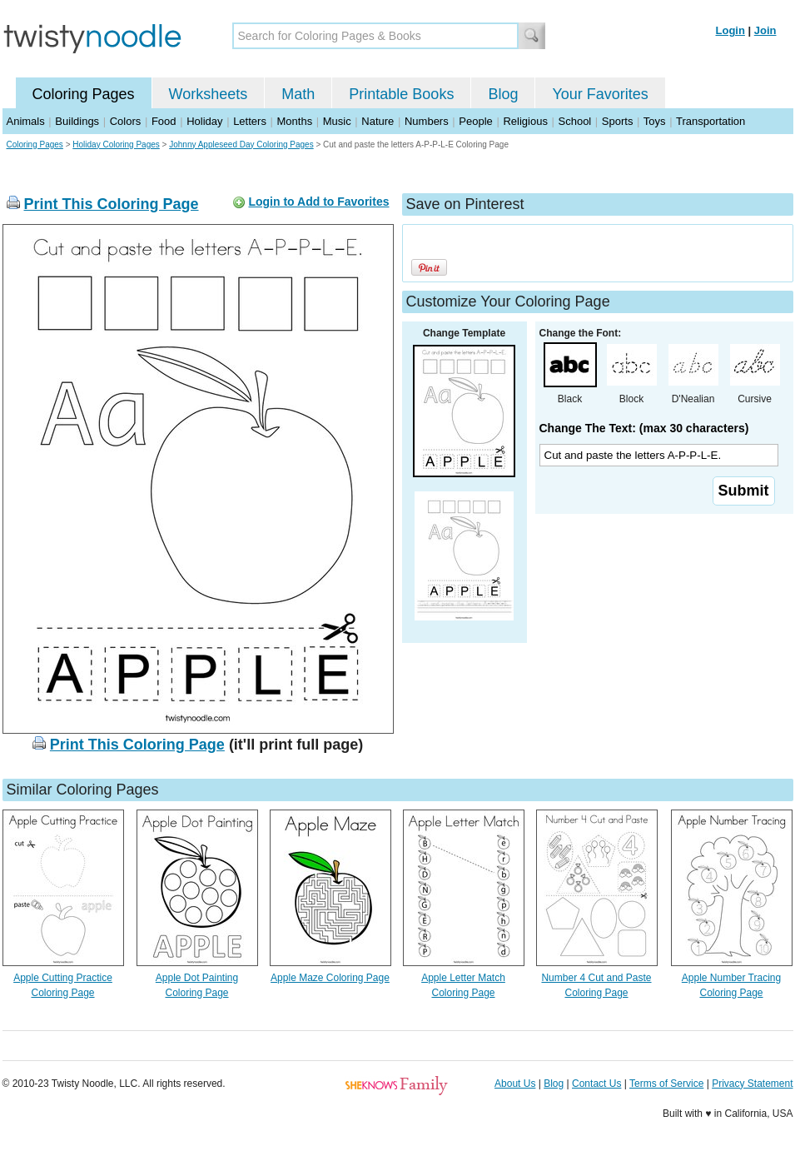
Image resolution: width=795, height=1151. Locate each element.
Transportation (710, 121)
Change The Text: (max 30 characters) (644, 428)
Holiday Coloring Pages (116, 144)
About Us (514, 1083)
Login (730, 30)
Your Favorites (600, 94)
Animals (26, 121)
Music (337, 121)
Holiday (204, 121)
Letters (249, 121)
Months (295, 121)
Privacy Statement (752, 1083)
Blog (503, 94)
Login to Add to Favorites (318, 201)
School (575, 121)
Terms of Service (666, 1083)
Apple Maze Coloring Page (330, 978)
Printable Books (401, 94)
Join (765, 30)
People (475, 121)
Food (164, 121)
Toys (654, 121)
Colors (126, 121)
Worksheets (208, 94)
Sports (618, 121)
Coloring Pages (83, 94)
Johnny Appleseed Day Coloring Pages (241, 144)
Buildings (77, 121)
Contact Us (596, 1083)
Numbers (427, 121)
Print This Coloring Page (111, 204)
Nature (377, 121)
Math (298, 94)
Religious (525, 121)
